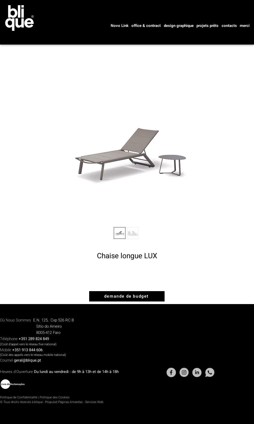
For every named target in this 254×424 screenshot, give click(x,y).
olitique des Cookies (55, 397)
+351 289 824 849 (34, 339)
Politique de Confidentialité (18, 397)
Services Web (94, 402)
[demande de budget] (127, 296)
